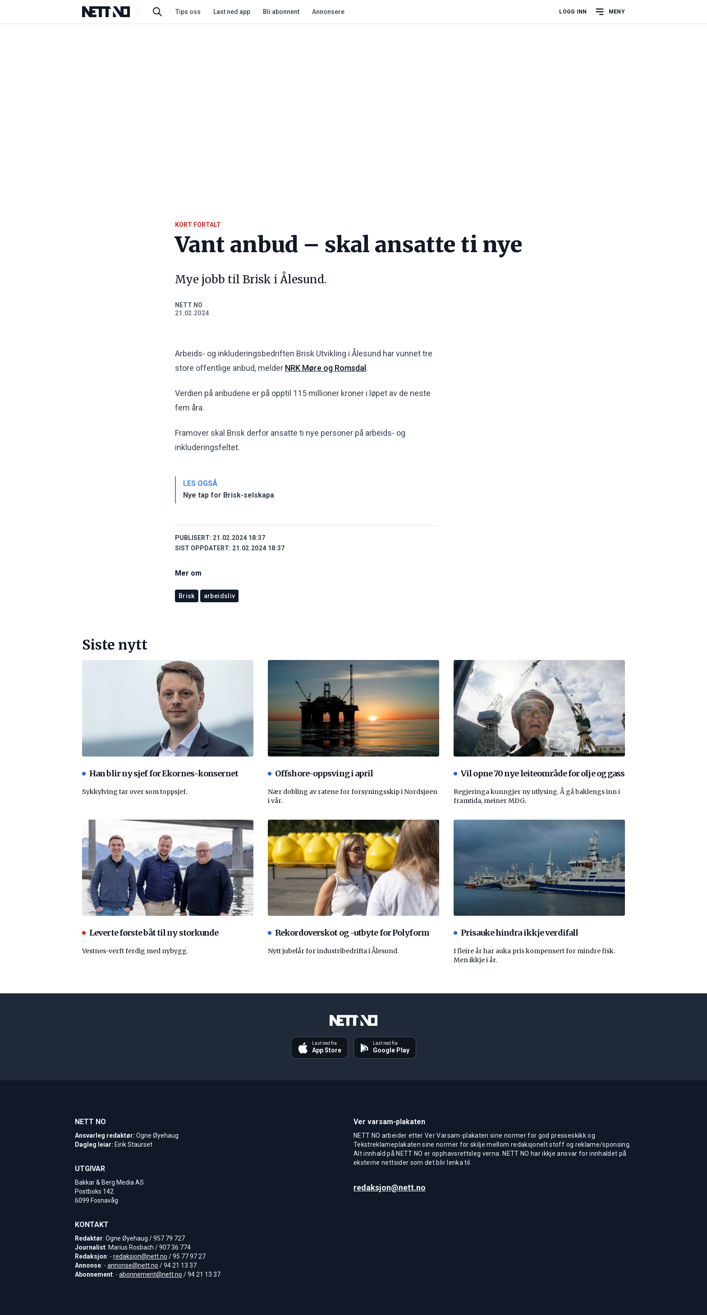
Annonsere (328, 11)
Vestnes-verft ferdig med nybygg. (135, 951)
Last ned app (231, 11)
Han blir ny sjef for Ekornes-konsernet (160, 773)
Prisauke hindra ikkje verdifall (516, 932)
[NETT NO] (113, 11)
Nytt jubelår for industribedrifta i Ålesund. (333, 951)
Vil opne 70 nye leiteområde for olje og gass (539, 773)
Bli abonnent (281, 11)
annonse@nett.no (132, 1265)
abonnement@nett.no (150, 1274)
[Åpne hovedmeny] (609, 11)
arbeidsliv (219, 596)
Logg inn (573, 12)
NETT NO (188, 305)
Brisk (187, 596)
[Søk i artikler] (157, 11)
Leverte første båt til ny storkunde (150, 932)
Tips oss (188, 11)
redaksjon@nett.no (140, 1256)
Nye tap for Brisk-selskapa (228, 495)
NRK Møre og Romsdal (325, 368)
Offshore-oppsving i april (320, 773)
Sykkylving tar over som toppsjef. (134, 792)
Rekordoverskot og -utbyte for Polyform (348, 932)
